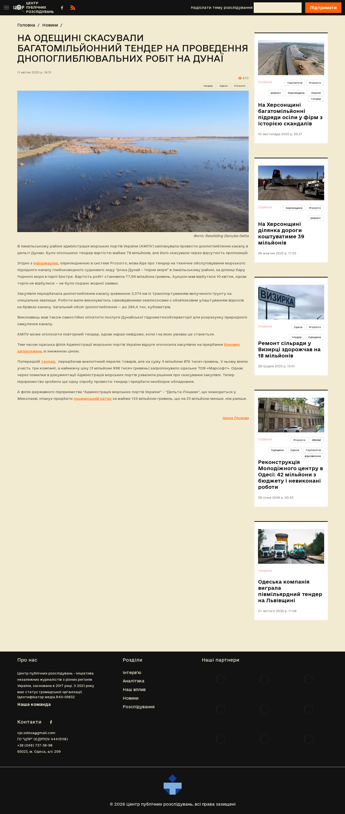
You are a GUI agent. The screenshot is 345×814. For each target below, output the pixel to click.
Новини (50, 25)
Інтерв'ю (132, 672)
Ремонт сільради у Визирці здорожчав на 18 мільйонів (289, 349)
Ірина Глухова (235, 418)
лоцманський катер (93, 398)
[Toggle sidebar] (6, 8)
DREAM (316, 440)
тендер (208, 86)
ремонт (276, 92)
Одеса (223, 86)
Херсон (316, 92)
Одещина (314, 337)
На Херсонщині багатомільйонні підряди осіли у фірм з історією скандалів (290, 114)
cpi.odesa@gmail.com (36, 733)
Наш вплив (134, 689)
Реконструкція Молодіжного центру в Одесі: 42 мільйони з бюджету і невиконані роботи (290, 474)
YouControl (294, 82)
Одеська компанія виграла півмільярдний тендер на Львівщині (290, 591)
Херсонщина (296, 92)
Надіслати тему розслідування (222, 8)
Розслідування (139, 706)
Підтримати (323, 7)
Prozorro (239, 86)
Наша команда (34, 704)
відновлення (313, 456)
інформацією (45, 263)
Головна (26, 25)
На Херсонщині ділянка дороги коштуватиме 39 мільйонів (281, 233)
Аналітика (133, 681)
